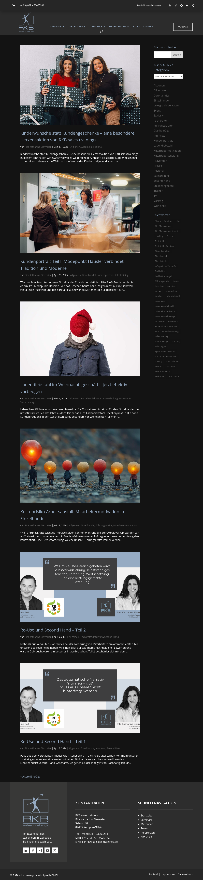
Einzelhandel (89, 275)
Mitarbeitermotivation (125, 525)
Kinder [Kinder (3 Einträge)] (158, 291)
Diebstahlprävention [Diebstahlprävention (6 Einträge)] (164, 246)
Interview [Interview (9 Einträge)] (159, 286)
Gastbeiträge (161, 130)
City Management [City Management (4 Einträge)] (163, 226)
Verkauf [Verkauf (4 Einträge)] (158, 366)
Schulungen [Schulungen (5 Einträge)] (160, 346)
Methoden (76, 26)
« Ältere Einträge (30, 776)
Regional (97, 146)
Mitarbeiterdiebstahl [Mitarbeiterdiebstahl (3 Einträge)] (164, 306)
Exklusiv (158, 115)
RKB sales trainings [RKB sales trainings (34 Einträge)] (170, 331)
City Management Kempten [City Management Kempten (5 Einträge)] (167, 231)
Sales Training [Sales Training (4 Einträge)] (161, 336)
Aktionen (75, 146)
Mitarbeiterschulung (107, 398)
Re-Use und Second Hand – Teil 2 (53, 630)
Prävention (125, 398)
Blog (136, 26)
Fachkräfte (86, 636)
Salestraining (122, 275)
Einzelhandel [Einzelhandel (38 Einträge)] (161, 256)
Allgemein (86, 146)
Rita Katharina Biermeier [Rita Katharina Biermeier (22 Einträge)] (166, 326)
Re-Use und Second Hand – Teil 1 (53, 741)
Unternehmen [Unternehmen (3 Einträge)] (171, 361)
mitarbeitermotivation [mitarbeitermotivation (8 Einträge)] (165, 311)
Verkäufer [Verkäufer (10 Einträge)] (159, 376)
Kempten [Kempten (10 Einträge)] (171, 286)
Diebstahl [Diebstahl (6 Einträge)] (159, 241)
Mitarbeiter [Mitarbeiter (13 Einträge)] (160, 301)
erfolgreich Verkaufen (167, 105)
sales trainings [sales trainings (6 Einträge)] (161, 341)
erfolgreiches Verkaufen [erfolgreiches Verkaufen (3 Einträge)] (166, 266)
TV (155, 196)
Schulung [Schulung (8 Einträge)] (176, 341)
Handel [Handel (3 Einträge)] (176, 281)
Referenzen (117, 26)
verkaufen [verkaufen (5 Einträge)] (170, 366)
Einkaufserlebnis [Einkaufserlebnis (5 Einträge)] (162, 251)
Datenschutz (185, 874)
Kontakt (149, 26)
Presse (158, 165)
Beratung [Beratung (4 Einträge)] (168, 221)
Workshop (160, 206)
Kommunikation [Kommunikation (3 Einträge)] (171, 291)
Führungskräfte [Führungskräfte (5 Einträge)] (162, 281)
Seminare (146, 820)
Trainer (158, 191)
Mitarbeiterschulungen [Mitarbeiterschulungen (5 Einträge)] (165, 316)
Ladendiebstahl (163, 145)
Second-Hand (111, 636)
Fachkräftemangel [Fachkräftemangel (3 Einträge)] (163, 276)
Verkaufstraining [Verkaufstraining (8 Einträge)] (162, 371)
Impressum (168, 874)
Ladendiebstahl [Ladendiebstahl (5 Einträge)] (173, 296)
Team (144, 828)
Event (157, 110)
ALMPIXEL (52, 875)
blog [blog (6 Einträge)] (178, 221)
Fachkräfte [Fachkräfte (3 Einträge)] (160, 271)
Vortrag (158, 201)
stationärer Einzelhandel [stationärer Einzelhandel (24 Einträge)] (166, 356)
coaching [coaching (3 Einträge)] (159, 236)
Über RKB (96, 26)
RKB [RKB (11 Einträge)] (157, 331)
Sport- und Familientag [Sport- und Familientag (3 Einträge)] (165, 351)
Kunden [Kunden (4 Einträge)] (158, 296)
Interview (98, 636)
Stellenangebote (164, 186)
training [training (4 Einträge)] (158, 361)
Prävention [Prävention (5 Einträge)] (173, 321)
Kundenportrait (105, 275)
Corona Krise (162, 95)
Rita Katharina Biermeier (38, 146)
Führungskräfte (104, 525)
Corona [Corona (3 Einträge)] (170, 236)
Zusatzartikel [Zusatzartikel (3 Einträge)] (173, 376)
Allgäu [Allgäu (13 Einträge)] (158, 221)
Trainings (55, 26)
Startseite (146, 815)
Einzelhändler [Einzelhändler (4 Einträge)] (161, 261)
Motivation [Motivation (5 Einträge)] (160, 321)
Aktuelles (146, 837)
